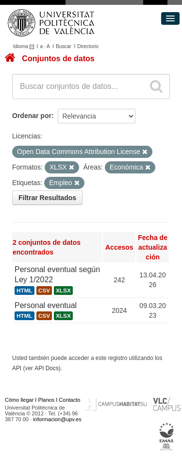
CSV (44, 290)
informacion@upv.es (57, 419)
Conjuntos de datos (58, 58)
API (16, 368)
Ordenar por (31, 116)
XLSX (63, 290)
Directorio (88, 46)
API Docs (46, 368)
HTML (25, 290)
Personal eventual (46, 305)
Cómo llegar (19, 400)
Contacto (69, 400)
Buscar (63, 46)
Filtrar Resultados (47, 198)
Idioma (25, 46)
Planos (46, 400)
